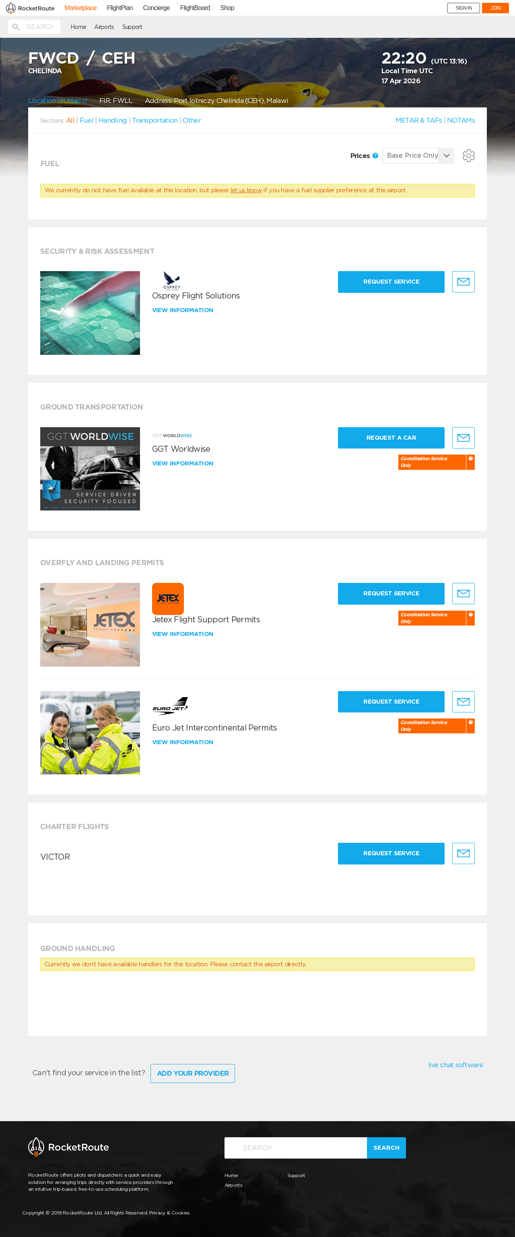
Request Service (391, 281)
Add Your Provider (193, 1073)
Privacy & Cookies (169, 1213)
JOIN (495, 8)
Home (78, 27)
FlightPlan (120, 8)
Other (192, 120)
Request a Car (391, 437)
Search (386, 1147)
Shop (227, 8)
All (70, 120)
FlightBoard (195, 8)
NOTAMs (461, 120)
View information (183, 310)
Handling (113, 120)
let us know (246, 190)
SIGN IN (464, 8)
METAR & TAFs (419, 120)
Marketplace (81, 8)
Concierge (156, 8)
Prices (364, 156)
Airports (104, 27)
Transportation (154, 120)
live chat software (455, 1065)
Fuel (86, 120)
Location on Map (57, 101)
